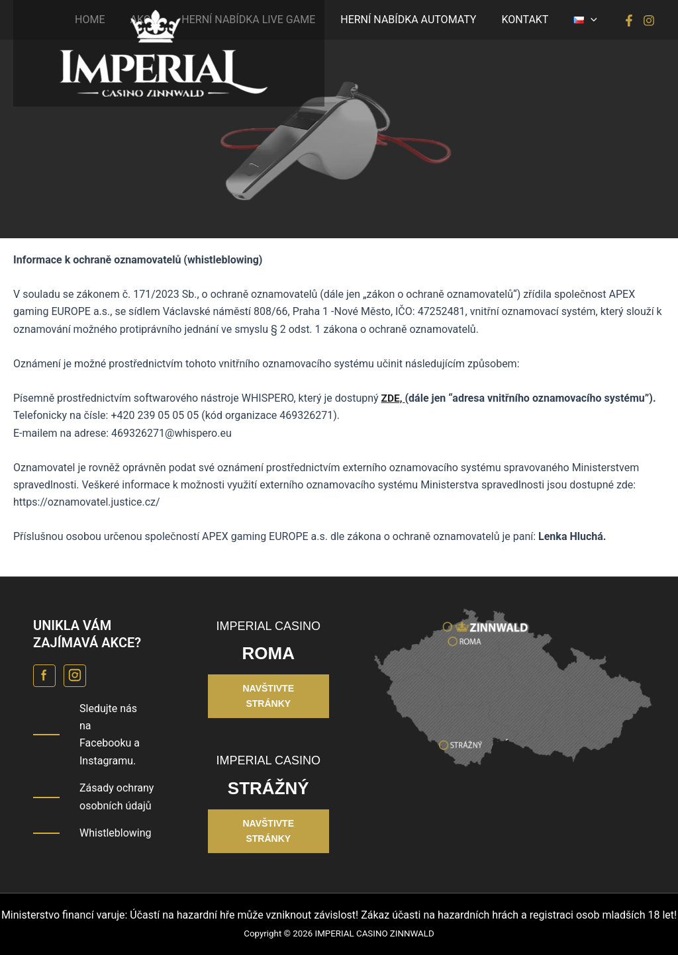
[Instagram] (649, 20)
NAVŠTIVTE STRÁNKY (268, 696)
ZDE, (393, 398)
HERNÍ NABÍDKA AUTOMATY (418, 19)
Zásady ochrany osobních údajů (116, 796)
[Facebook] (629, 20)
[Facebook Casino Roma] (44, 675)
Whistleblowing (115, 833)
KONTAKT (530, 19)
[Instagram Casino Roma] (75, 675)
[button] (587, 20)
